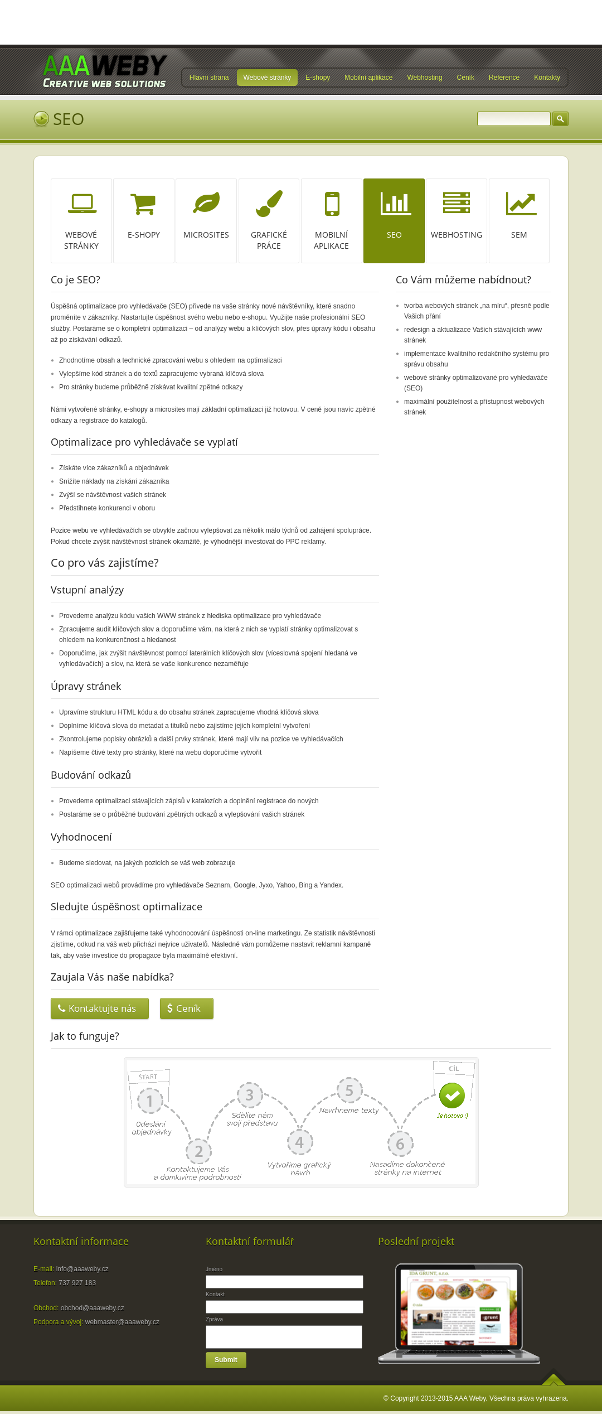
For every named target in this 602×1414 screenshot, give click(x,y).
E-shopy (317, 78)
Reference (504, 78)
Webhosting (424, 78)
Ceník (465, 78)
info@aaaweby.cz (82, 1269)
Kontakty (547, 78)
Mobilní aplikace (368, 78)
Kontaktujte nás (97, 1008)
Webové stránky (268, 78)
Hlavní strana (209, 78)
